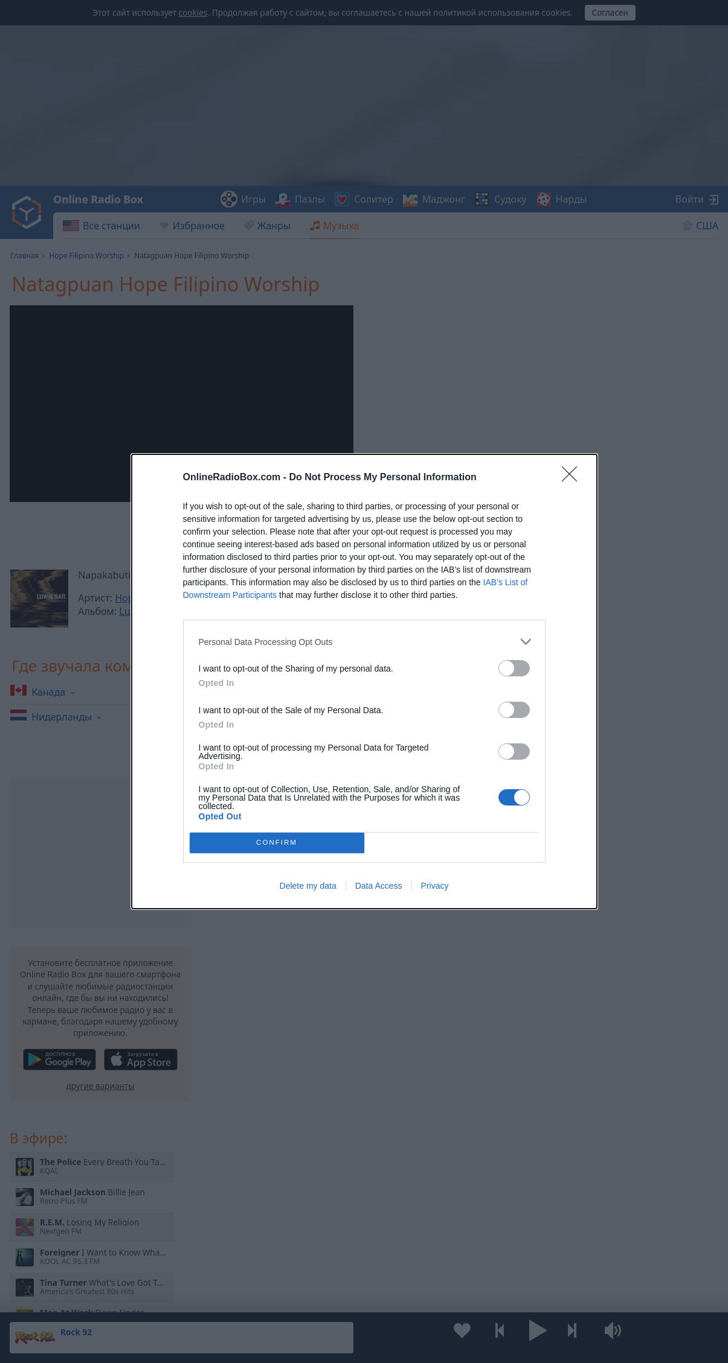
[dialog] (364, 681)
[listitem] (364, 641)
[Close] (573, 477)
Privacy (435, 886)
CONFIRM (277, 843)
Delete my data (308, 886)
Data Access (378, 886)
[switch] (514, 668)
